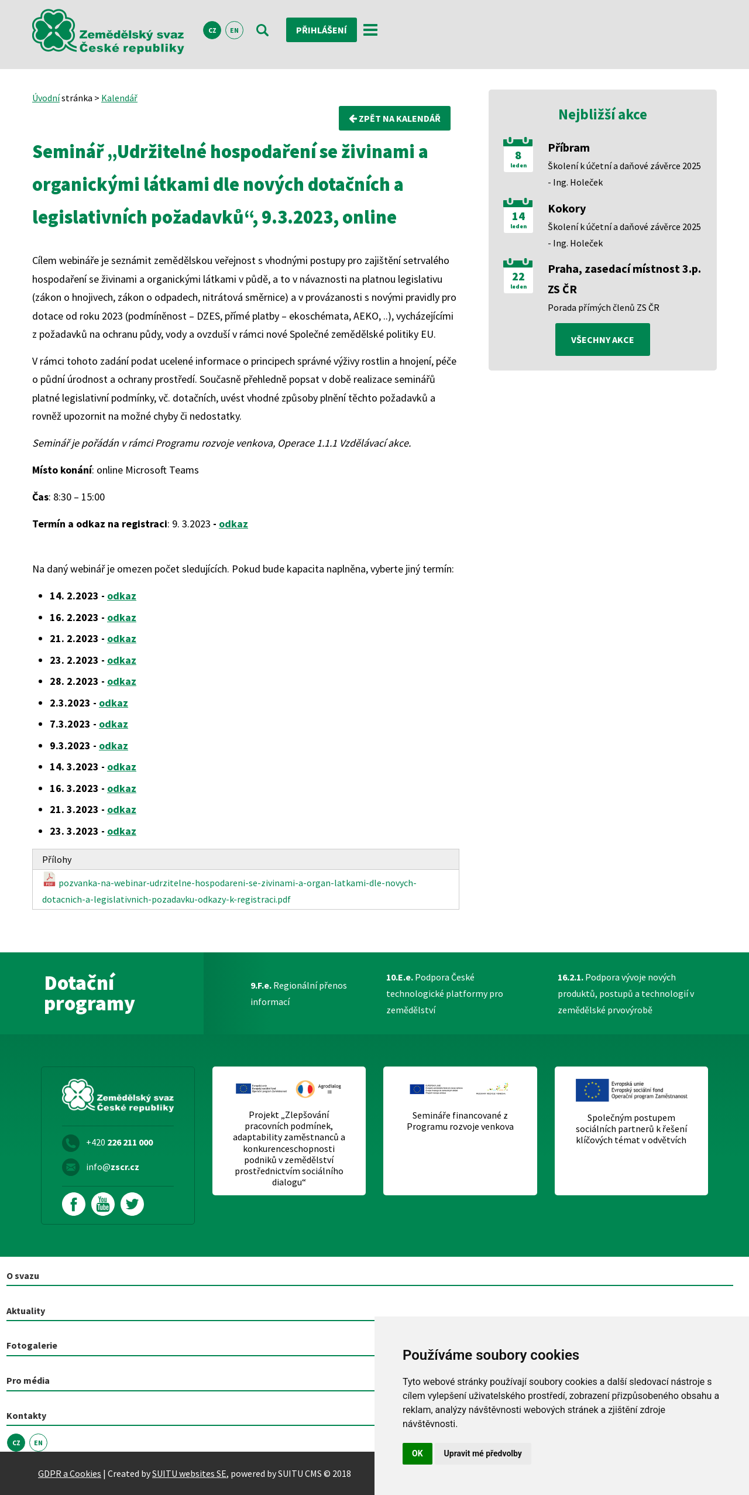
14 (518, 216)
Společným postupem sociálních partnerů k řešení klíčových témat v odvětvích (631, 1129)
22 (518, 276)
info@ (112, 1166)
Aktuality (25, 1310)
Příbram (569, 147)
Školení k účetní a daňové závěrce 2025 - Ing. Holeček (624, 174)
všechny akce (602, 339)
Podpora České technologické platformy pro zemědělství (444, 993)
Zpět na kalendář (395, 118)
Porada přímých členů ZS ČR (603, 307)
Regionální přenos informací (298, 993)
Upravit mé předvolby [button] (483, 1453)
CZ (212, 30)
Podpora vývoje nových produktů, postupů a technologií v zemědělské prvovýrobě (626, 993)
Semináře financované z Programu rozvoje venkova (460, 1121)
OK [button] (417, 1453)
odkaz (233, 523)
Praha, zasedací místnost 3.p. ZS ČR (624, 278)
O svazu (22, 1275)
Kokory (567, 208)
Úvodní (46, 98)
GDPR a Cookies (69, 1473)
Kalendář (119, 98)
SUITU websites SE (189, 1473)
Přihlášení (321, 30)
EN (234, 30)
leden (518, 165)
